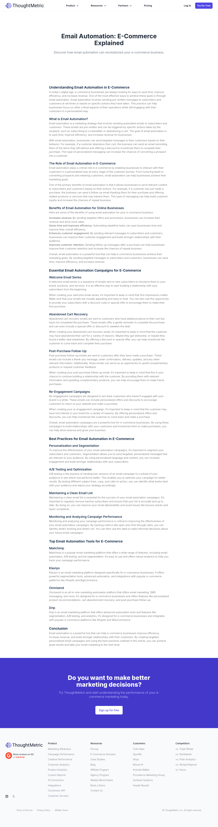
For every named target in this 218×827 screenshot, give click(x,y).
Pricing (148, 5)
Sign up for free (109, 710)
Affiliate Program (99, 769)
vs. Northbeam (183, 754)
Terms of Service (24, 810)
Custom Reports (57, 775)
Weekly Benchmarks (101, 780)
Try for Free (204, 5)
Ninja (136, 759)
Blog (92, 764)
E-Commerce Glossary (103, 754)
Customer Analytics (58, 764)
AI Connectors (56, 780)
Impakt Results (141, 785)
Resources (99, 5)
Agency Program (99, 775)
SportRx (137, 754)
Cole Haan (139, 748)
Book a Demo (97, 785)
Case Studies (97, 759)
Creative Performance (60, 759)
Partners (125, 5)
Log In (187, 5)
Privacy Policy (43, 810)
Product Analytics (57, 769)
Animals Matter (141, 769)
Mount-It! (138, 764)
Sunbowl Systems (143, 780)
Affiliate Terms (61, 810)
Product (72, 5)
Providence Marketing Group (149, 775)
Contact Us (96, 790)
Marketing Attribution (59, 748)
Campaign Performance (61, 754)
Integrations (54, 785)
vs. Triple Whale (184, 748)
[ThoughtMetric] (24, 745)
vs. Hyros (180, 769)
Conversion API (56, 790)
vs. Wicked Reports (186, 764)
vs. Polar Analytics (185, 759)
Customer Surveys (58, 795)
